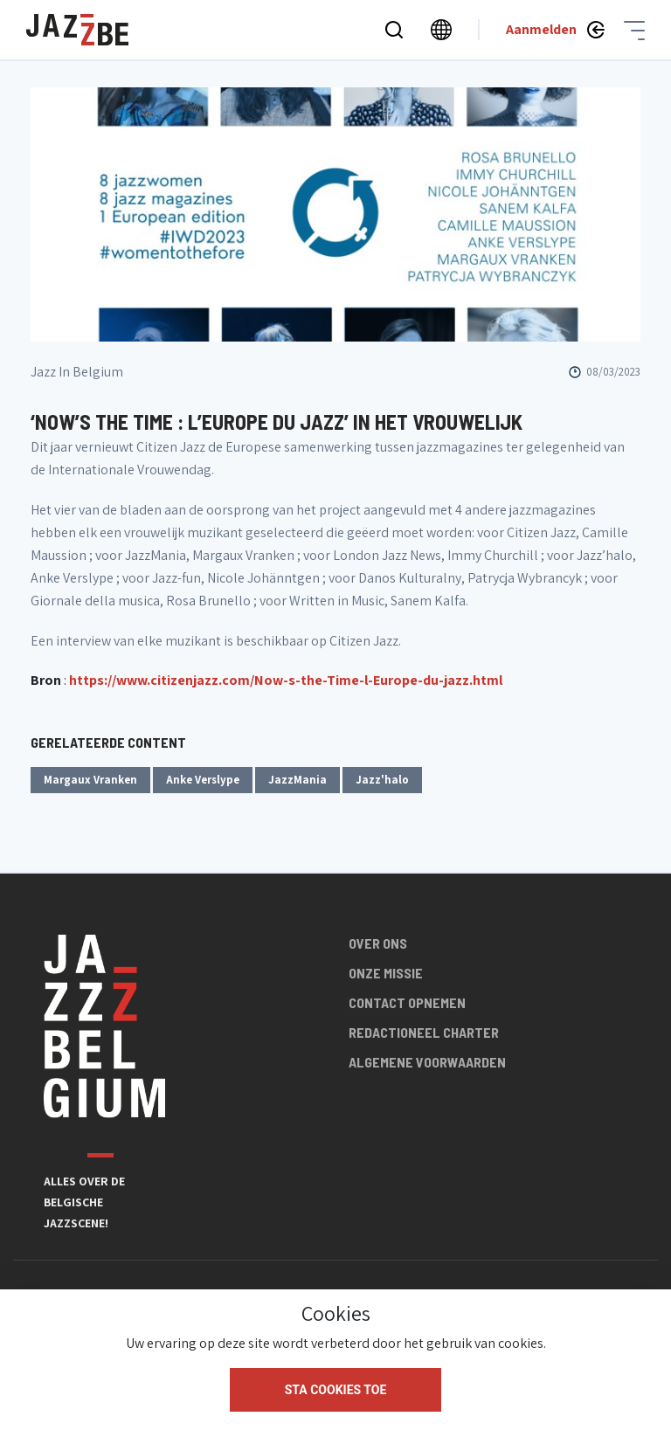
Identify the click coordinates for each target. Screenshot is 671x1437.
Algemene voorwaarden (427, 1062)
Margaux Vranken (90, 779)
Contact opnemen (407, 1002)
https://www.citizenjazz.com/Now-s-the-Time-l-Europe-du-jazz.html (285, 680)
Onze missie (386, 972)
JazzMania (297, 779)
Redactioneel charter (424, 1032)
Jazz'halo (382, 779)
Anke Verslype (202, 779)
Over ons (378, 943)
